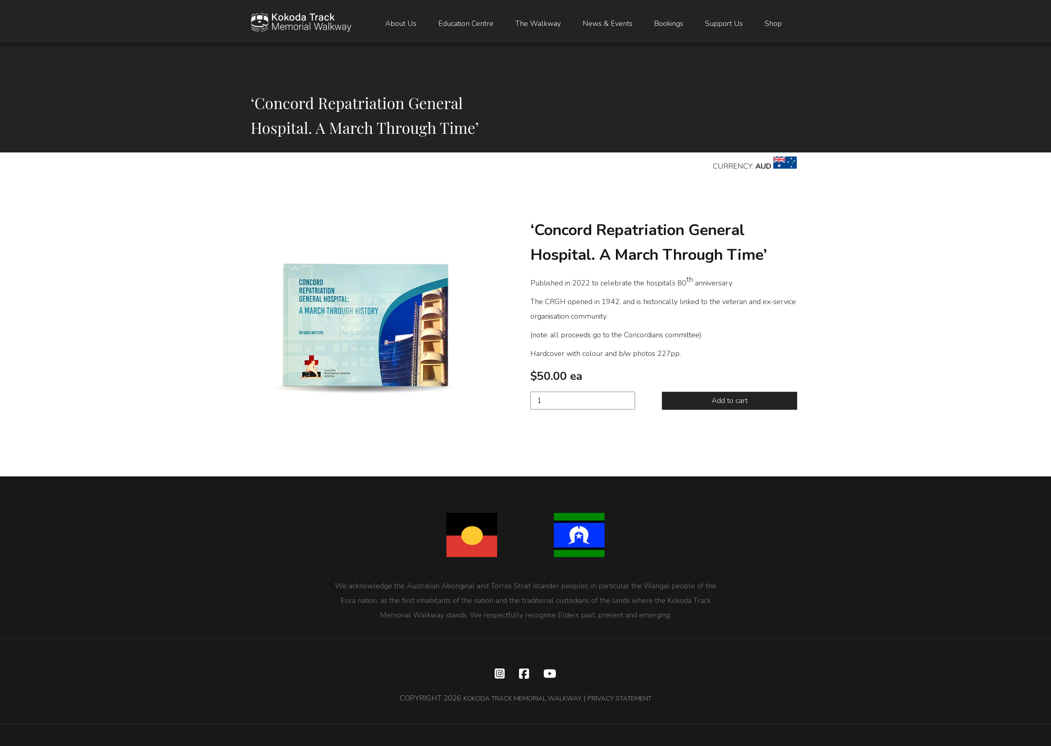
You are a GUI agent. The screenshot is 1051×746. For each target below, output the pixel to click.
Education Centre (465, 24)
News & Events (608, 24)
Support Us (724, 24)
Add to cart (730, 400)
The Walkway (538, 24)
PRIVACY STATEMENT (629, 700)
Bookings (668, 24)
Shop (773, 24)
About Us (400, 24)
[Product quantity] (582, 400)
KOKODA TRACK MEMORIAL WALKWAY (516, 700)
